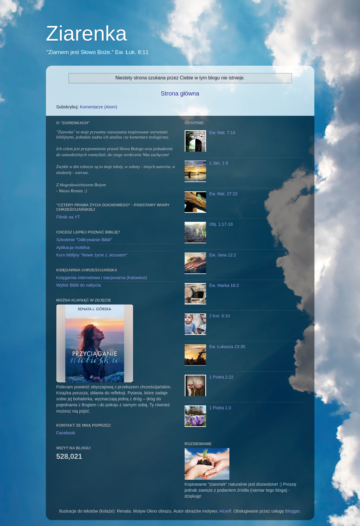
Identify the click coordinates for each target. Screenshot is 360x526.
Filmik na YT (68, 217)
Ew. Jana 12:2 (222, 255)
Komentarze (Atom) (98, 106)
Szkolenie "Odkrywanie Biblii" (84, 239)
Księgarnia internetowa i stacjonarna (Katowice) (101, 277)
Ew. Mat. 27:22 (223, 193)
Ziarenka (86, 33)
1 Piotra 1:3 (220, 407)
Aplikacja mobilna (73, 247)
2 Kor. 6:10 (219, 315)
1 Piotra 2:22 (221, 377)
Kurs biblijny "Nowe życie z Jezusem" (91, 255)
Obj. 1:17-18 (221, 224)
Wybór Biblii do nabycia (78, 285)
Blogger (292, 511)
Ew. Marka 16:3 (224, 285)
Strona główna (180, 93)
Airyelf (225, 511)
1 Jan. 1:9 (218, 163)
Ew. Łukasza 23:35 (227, 346)
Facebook (65, 432)
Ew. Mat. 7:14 (222, 132)
